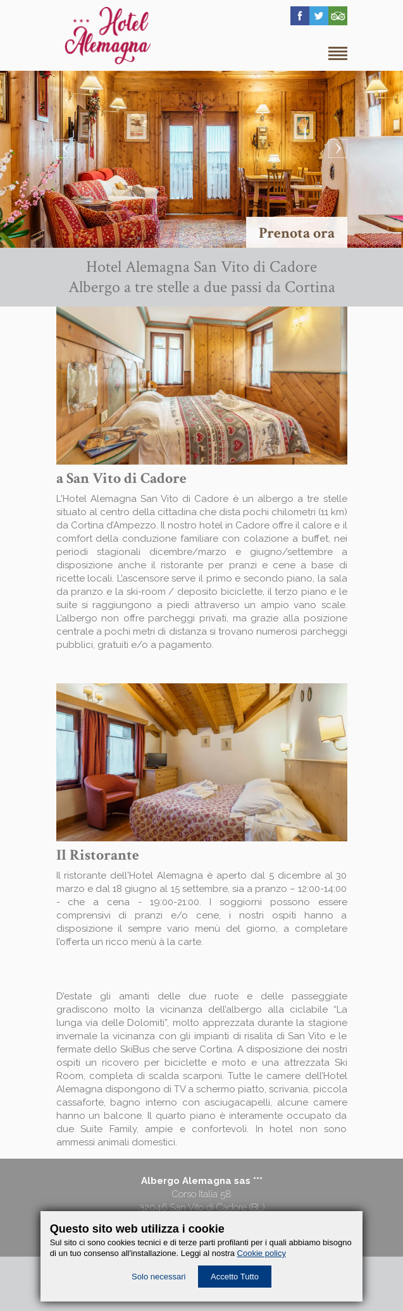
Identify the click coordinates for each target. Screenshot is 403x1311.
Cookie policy (261, 1253)
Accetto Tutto (235, 1276)
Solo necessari (158, 1276)
